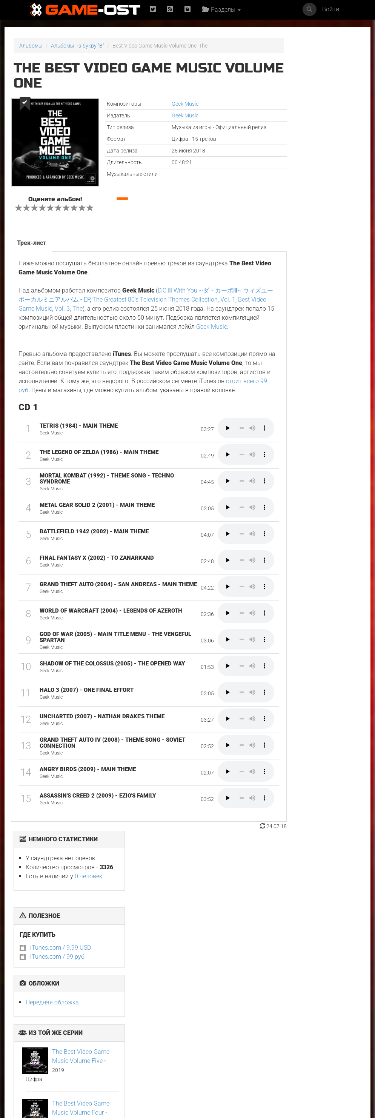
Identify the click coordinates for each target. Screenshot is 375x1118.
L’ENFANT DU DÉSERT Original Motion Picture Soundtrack (98, 965)
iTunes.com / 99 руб (294, 164)
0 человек (325, 83)
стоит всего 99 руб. (190, 409)
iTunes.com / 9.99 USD (297, 155)
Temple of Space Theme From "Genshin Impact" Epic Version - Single (335, 1049)
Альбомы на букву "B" (77, 46)
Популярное (187, 892)
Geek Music (161, 104)
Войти (330, 9)
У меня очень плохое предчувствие (39, 963)
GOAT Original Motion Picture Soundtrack (92, 1046)
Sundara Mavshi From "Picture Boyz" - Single (215, 1046)
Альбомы (31, 46)
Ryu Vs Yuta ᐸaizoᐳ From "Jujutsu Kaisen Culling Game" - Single (158, 968)
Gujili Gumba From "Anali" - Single (273, 1044)
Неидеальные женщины (30, 1044)
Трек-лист (31, 253)
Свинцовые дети (270, 961)
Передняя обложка (288, 209)
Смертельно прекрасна (324, 963)
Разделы (223, 9)
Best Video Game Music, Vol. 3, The (112, 318)
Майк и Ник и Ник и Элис (214, 963)
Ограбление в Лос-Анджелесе (154, 1044)
